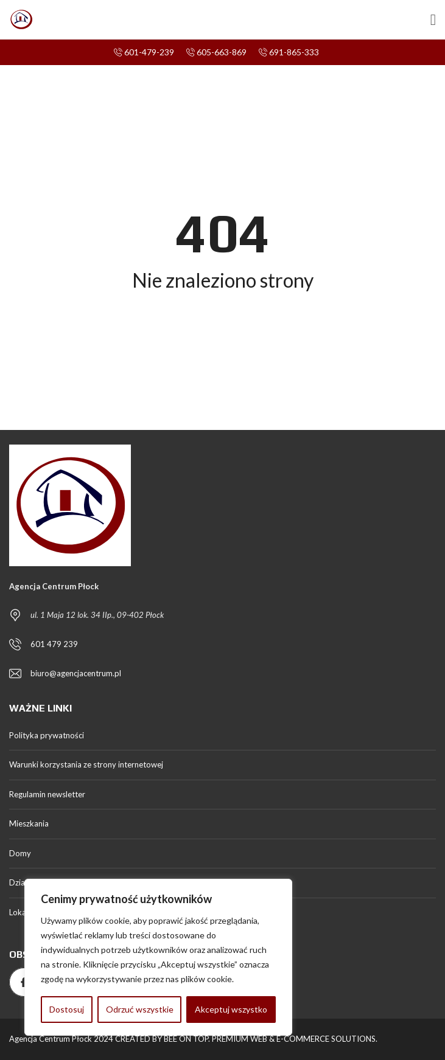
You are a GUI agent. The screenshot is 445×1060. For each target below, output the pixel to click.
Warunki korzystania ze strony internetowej (86, 764)
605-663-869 (216, 52)
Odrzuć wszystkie (139, 1009)
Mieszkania (29, 823)
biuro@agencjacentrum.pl (75, 673)
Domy (20, 853)
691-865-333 (289, 52)
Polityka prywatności (46, 735)
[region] (158, 957)
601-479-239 (144, 52)
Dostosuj (66, 1009)
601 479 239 (54, 644)
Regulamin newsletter (47, 794)
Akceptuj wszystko (231, 1009)
